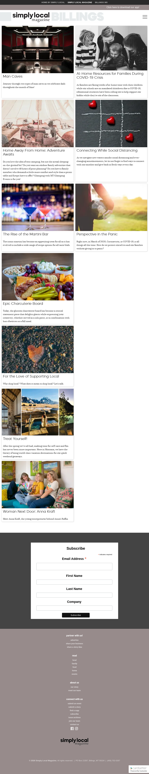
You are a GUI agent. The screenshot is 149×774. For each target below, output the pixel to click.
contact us (74, 724)
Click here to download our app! (128, 7)
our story (74, 687)
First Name (74, 576)
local (74, 660)
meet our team (74, 690)
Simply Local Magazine (80, 2)
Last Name (74, 589)
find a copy (74, 710)
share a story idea (74, 647)
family (74, 663)
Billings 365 (101, 2)
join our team (74, 721)
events (74, 674)
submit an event (74, 703)
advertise (74, 640)
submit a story (74, 707)
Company (74, 602)
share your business (74, 643)
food (75, 667)
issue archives (74, 717)
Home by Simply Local (53, 2)
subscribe (74, 714)
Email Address (74, 559)
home (74, 670)
